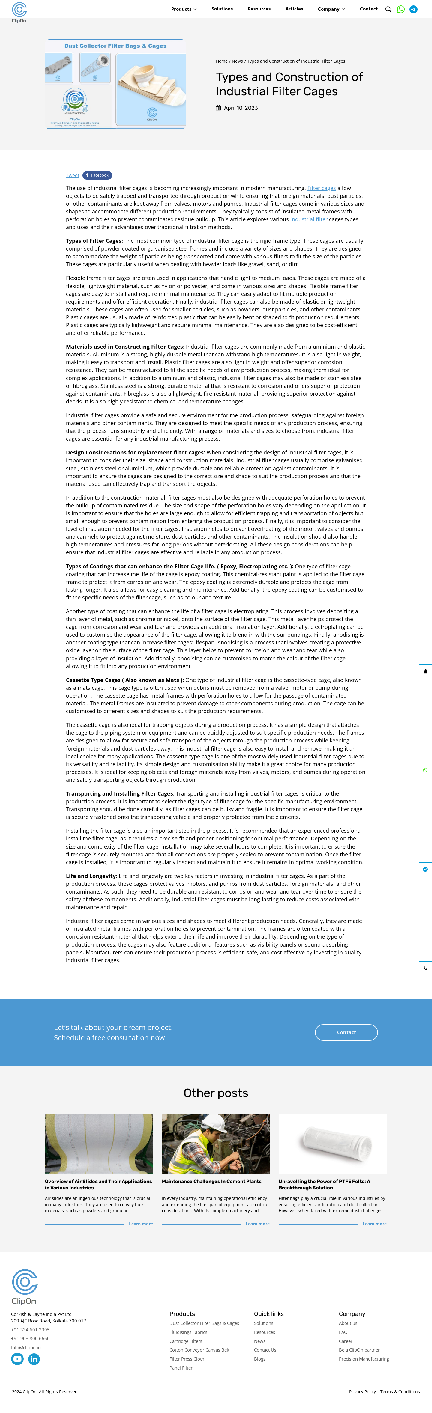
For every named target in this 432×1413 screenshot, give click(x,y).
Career (345, 1341)
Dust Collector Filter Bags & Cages (204, 1323)
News (237, 61)
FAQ (343, 1332)
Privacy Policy (362, 1391)
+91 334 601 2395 (30, 1330)
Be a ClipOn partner (359, 1350)
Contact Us (265, 1350)
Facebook (97, 175)
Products (181, 9)
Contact (369, 9)
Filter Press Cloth (187, 1359)
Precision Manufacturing (364, 1359)
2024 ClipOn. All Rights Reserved (45, 1391)
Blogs (260, 1359)
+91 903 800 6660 (30, 1338)
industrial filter (309, 219)
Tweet (73, 175)
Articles (294, 9)
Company (329, 9)
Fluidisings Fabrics (188, 1332)
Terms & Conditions (400, 1391)
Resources (259, 9)
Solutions (222, 9)
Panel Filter (181, 1368)
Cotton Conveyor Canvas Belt (200, 1350)
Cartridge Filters (186, 1341)
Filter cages (322, 188)
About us (348, 1323)
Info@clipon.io (26, 1347)
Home (222, 61)
